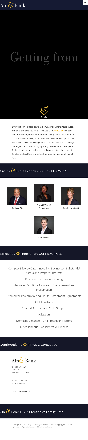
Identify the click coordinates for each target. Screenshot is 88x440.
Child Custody (44, 302)
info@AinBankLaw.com (26, 392)
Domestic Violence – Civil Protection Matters (44, 320)
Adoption (44, 314)
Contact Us (49, 344)
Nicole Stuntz (44, 238)
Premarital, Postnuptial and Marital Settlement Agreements (44, 295)
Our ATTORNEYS (54, 171)
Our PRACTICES (50, 253)
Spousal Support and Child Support (44, 308)
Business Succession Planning (44, 279)
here (14, 158)
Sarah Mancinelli (71, 208)
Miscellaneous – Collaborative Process (44, 327)
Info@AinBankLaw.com (28, 427)
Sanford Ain (17, 208)
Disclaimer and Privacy (44, 427)
